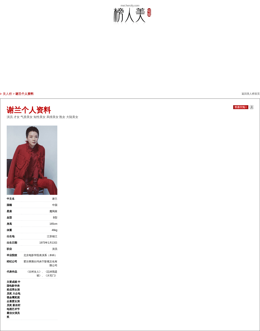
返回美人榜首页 (251, 93)
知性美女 (40, 117)
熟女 (62, 117)
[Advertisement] (130, 61)
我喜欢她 (240, 107)
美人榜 (7, 93)
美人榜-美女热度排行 (130, 14)
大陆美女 (72, 117)
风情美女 (53, 117)
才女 (17, 117)
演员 (10, 117)
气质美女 (27, 117)
